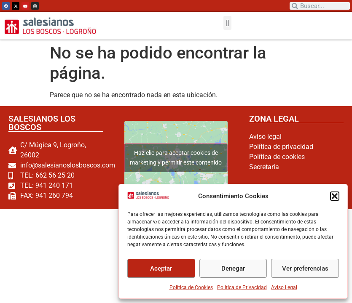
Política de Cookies (191, 287)
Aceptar (161, 268)
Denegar (233, 268)
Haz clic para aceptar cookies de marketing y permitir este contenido (176, 157)
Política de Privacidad (242, 287)
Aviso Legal (284, 287)
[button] (335, 196)
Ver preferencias (305, 268)
